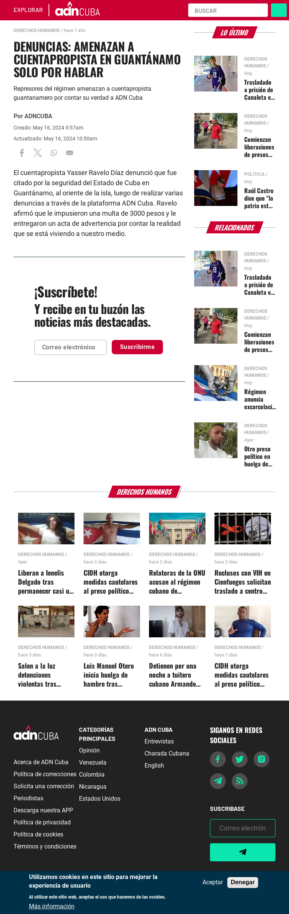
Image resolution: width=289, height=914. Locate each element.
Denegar (243, 882)
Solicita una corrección (44, 786)
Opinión (89, 750)
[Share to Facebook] (21, 153)
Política (254, 174)
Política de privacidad (42, 822)
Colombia (92, 774)
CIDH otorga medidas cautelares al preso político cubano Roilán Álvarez (241, 675)
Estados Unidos (99, 798)
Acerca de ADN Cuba (41, 762)
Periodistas (28, 798)
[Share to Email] (69, 153)
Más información (52, 906)
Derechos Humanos (36, 30)
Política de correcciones (45, 774)
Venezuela (92, 762)
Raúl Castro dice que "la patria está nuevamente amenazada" (259, 198)
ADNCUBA (38, 116)
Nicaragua (92, 786)
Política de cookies (38, 834)
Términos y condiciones (45, 846)
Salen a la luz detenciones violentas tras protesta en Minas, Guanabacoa (44, 675)
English (154, 765)
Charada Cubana (166, 753)
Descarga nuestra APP (43, 810)
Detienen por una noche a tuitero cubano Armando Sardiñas (172, 675)
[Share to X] (37, 153)
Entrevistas (159, 741)
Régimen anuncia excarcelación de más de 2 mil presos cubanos (261, 399)
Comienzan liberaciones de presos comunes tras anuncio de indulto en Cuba (259, 147)
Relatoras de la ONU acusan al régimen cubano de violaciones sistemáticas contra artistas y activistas (177, 582)
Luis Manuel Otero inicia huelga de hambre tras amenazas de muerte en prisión (109, 675)
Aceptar (212, 882)
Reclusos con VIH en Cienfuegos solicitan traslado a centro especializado (242, 582)
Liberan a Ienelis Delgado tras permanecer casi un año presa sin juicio (45, 582)
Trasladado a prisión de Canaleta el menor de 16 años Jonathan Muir (259, 89)
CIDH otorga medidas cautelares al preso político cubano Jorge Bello (111, 582)
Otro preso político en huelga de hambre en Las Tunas (257, 456)
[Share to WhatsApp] (53, 153)
